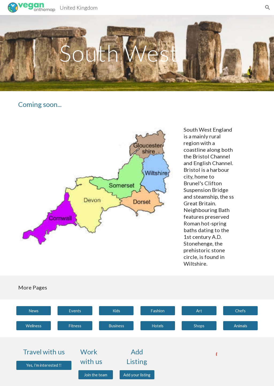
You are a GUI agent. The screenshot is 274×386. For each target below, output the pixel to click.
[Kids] (116, 311)
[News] (33, 311)
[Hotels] (157, 326)
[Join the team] (95, 375)
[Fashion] (157, 311)
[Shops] (199, 326)
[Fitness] (75, 326)
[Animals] (240, 326)
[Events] (75, 311)
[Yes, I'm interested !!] (44, 365)
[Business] (116, 326)
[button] (267, 7)
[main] (126, 52)
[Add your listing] (137, 375)
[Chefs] (240, 311)
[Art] (199, 311)
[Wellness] (33, 326)
